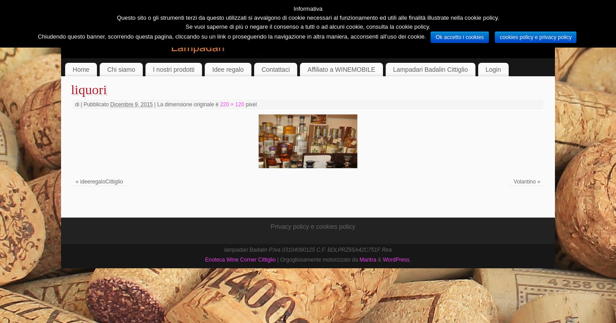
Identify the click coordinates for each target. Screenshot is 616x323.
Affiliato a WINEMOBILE (341, 69)
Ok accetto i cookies (460, 37)
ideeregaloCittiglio (101, 182)
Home (81, 69)
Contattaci (275, 69)
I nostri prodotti (174, 69)
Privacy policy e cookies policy (313, 226)
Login (493, 69)
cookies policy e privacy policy (536, 37)
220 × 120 (232, 104)
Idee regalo (228, 69)
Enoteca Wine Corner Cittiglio (240, 260)
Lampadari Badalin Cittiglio (430, 69)
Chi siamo (121, 69)
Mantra (368, 260)
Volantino (525, 182)
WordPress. (397, 260)
